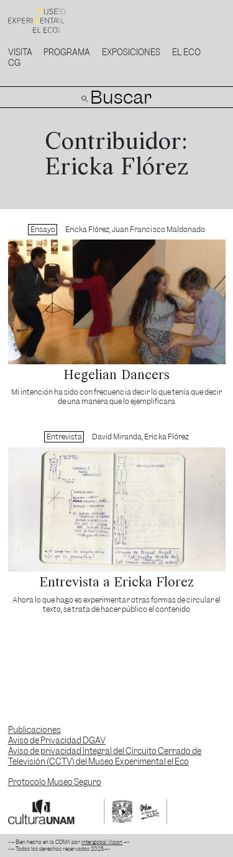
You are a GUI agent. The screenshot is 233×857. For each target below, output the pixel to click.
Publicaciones (34, 730)
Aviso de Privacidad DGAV (57, 740)
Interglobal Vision (101, 842)
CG (14, 63)
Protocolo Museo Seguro (54, 782)
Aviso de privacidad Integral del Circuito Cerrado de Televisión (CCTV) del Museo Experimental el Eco (105, 756)
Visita (20, 52)
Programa (66, 52)
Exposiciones (131, 52)
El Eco (186, 52)
